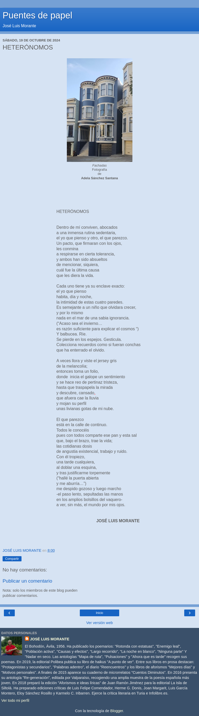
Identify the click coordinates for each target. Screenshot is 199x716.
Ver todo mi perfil (15, 700)
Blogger (116, 711)
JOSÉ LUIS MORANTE (49, 639)
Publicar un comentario (27, 581)
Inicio (99, 613)
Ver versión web (99, 623)
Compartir (12, 559)
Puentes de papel (37, 15)
